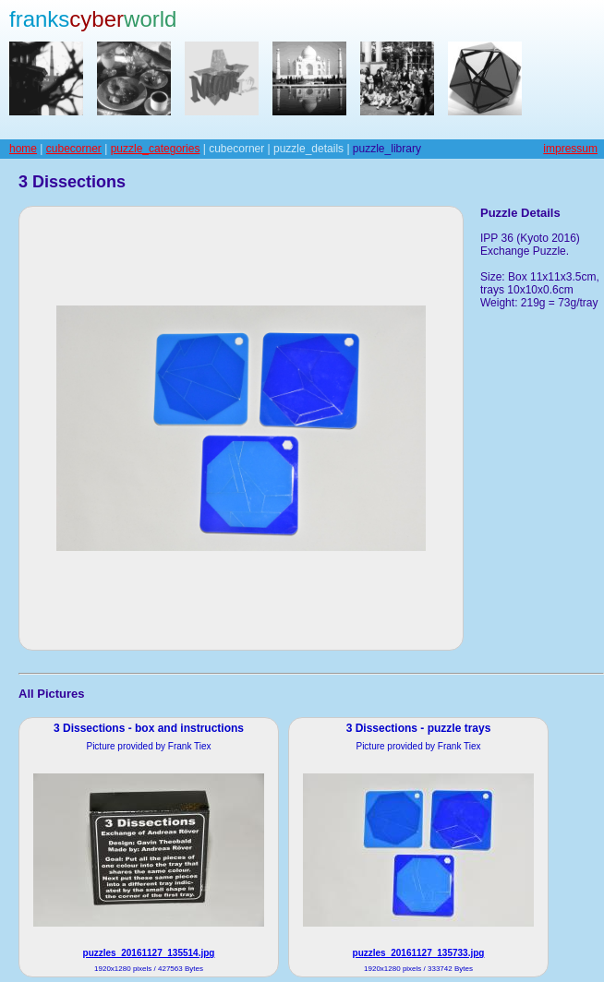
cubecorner (74, 148)
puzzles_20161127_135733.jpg (419, 953)
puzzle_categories (155, 148)
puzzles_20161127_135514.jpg (149, 953)
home (23, 148)
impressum (570, 148)
